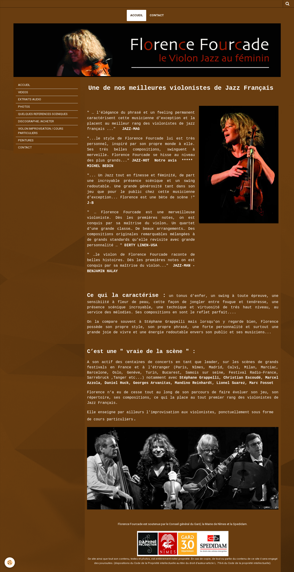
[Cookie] (10, 562)
